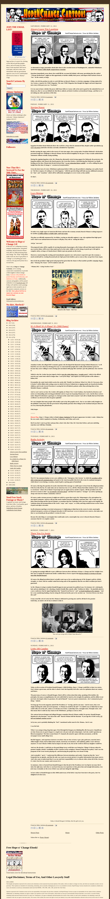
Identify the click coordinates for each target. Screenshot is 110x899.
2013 (10, 332)
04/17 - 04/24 (14, 425)
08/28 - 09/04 (14, 380)
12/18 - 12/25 (14, 342)
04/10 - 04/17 (14, 428)
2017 (10, 323)
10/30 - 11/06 (14, 359)
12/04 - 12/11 (14, 347)
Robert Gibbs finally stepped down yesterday (51, 69)
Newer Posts (35, 833)
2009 (10, 485)
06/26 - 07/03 (14, 401)
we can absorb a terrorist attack (57, 491)
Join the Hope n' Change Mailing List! (17, 39)
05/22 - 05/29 (14, 413)
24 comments (49, 316)
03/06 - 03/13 (14, 440)
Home (67, 833)
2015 (10, 327)
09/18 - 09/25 (14, 373)
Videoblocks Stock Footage (14, 508)
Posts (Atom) (44, 837)
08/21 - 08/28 (14, 382)
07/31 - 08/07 (14, 390)
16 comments (49, 183)
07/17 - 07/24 (14, 394)
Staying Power (14, 454)
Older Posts (100, 833)
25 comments (49, 825)
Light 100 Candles (15, 468)
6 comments (49, 97)
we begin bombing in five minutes (89, 591)
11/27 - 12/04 (14, 349)
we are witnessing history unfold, (75, 163)
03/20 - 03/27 (14, 435)
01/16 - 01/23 (14, 475)
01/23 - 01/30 (14, 473)
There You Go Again (16, 466)
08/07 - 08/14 (14, 387)
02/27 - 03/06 (14, 442)
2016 (10, 325)
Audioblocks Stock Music (13, 510)
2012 (10, 335)
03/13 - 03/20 (14, 437)
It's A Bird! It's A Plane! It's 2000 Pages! (50, 326)
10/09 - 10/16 (14, 366)
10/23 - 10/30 (14, 361)
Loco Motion (14, 456)
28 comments (49, 523)
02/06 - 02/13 (14, 449)
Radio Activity (14, 463)
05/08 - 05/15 (14, 418)
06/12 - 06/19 (14, 406)
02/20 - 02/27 (14, 445)
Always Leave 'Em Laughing (18, 452)
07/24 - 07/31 (14, 392)
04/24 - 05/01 (14, 423)
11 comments (49, 638)
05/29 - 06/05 (14, 411)
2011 (10, 337)
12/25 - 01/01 (14, 339)
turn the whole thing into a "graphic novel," (75, 374)
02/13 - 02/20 (14, 447)
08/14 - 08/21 (14, 385)
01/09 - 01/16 (14, 478)
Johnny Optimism (64, 417)
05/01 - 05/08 (14, 421)
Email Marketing (15, 59)
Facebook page (20, 283)
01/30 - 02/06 (14, 470)
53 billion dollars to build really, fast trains (53, 233)
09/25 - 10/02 (14, 371)
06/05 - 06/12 (14, 409)
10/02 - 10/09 (14, 368)
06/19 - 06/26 (14, 404)
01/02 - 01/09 (14, 480)
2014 (10, 330)
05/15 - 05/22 (14, 416)
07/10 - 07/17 (14, 397)
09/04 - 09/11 (14, 378)
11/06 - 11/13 (14, 356)
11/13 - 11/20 (14, 354)
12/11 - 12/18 (14, 344)
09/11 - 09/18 (14, 375)
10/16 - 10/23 (14, 363)
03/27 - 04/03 (14, 433)
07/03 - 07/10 (14, 399)
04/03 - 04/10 (14, 430)
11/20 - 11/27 (14, 351)
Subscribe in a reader (12, 136)
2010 (10, 482)
